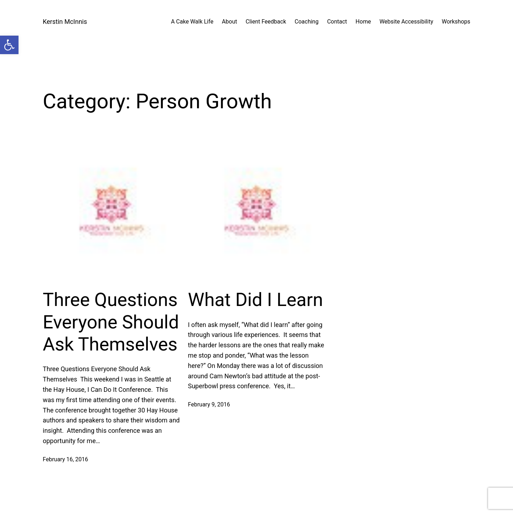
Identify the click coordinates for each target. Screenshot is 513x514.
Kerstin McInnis (65, 21)
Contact (337, 21)
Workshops (456, 21)
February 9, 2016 (209, 404)
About (229, 21)
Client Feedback (265, 21)
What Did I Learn (255, 300)
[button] (9, 45)
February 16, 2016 (65, 459)
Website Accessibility (406, 21)
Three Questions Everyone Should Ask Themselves (111, 322)
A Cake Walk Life (192, 21)
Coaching (306, 21)
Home (363, 21)
